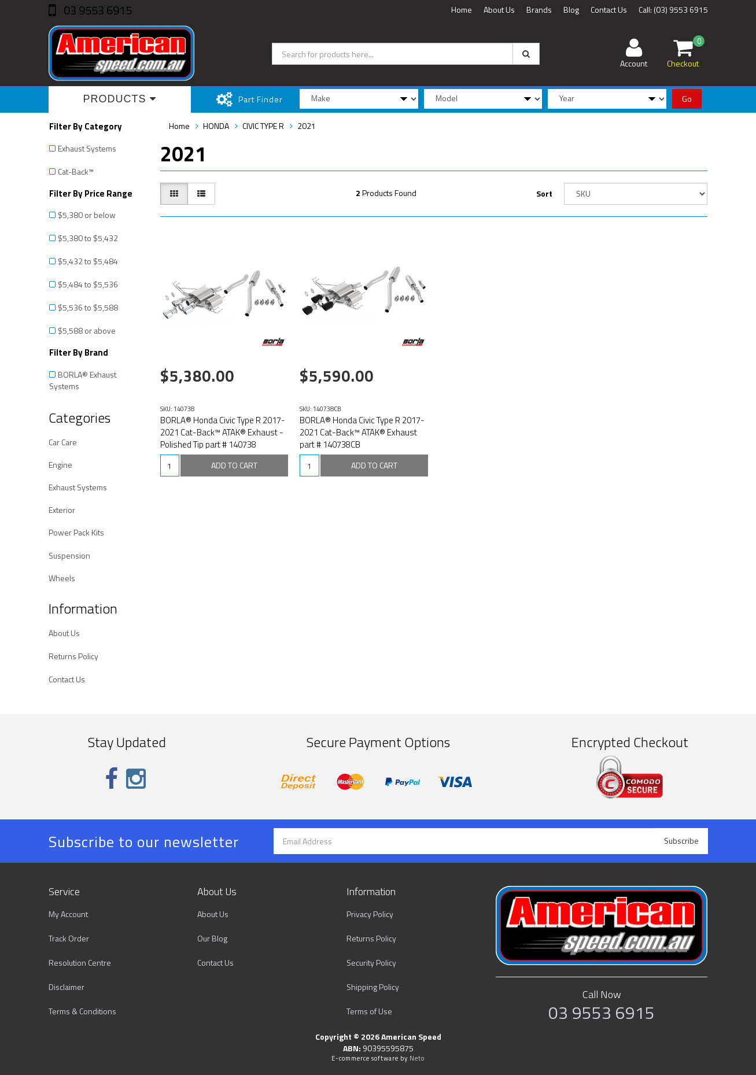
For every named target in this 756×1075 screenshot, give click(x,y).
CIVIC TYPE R (263, 126)
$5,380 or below (87, 215)
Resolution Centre (80, 962)
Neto (417, 1058)
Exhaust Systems (87, 148)
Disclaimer (66, 987)
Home (461, 9)
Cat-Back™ (76, 171)
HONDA (216, 126)
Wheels (62, 578)
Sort (544, 193)
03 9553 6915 (96, 10)
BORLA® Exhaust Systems (82, 380)
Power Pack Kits (76, 532)
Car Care (63, 442)
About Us (499, 9)
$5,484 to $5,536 (88, 284)
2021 (306, 126)
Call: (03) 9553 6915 (673, 9)
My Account (68, 914)
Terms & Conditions (82, 1011)
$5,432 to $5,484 (88, 261)
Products (119, 99)
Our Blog (212, 938)
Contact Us (609, 9)
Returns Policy (73, 656)
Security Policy (371, 962)
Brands (539, 9)
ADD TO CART (234, 465)
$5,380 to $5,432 (88, 238)
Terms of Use (369, 1011)
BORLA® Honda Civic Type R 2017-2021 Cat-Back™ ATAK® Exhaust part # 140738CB (362, 432)
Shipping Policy (372, 987)
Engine (60, 465)
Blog (571, 9)
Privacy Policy (369, 914)
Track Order (69, 938)
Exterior (62, 510)
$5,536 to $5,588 (88, 307)
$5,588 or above (87, 330)
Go (687, 99)
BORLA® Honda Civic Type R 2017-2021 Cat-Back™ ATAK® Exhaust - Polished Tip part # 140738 (222, 432)
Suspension (69, 555)
